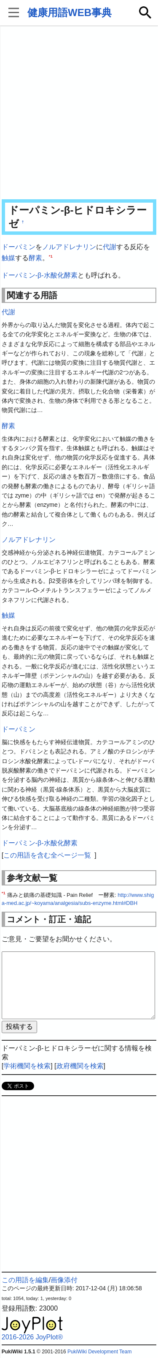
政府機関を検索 (80, 1065)
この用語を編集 (25, 1280)
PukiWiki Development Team (99, 1352)
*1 (51, 255)
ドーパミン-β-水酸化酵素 (40, 275)
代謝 (109, 246)
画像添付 (64, 1280)
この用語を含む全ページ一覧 (47, 855)
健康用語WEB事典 (69, 12)
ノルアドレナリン (69, 246)
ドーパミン (18, 246)
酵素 (35, 257)
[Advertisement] (79, 113)
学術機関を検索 (27, 1065)
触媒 (8, 257)
